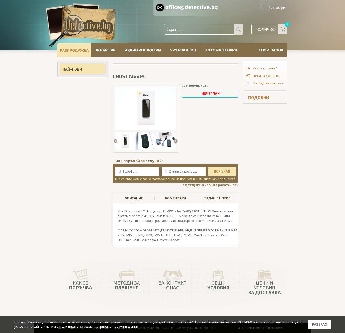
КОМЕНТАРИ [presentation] (175, 198)
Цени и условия (264, 280)
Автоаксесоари (221, 50)
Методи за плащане (264, 83)
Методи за (126, 278)
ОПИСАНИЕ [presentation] (134, 200)
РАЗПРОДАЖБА (74, 50)
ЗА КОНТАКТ (172, 278)
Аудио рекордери (143, 50)
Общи (218, 278)
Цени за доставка (263, 75)
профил (278, 7)
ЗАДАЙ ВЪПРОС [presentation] (217, 198)
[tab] (134, 198)
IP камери (106, 50)
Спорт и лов (271, 50)
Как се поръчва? (261, 68)
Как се (80, 278)
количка (272, 29)
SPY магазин (183, 50)
